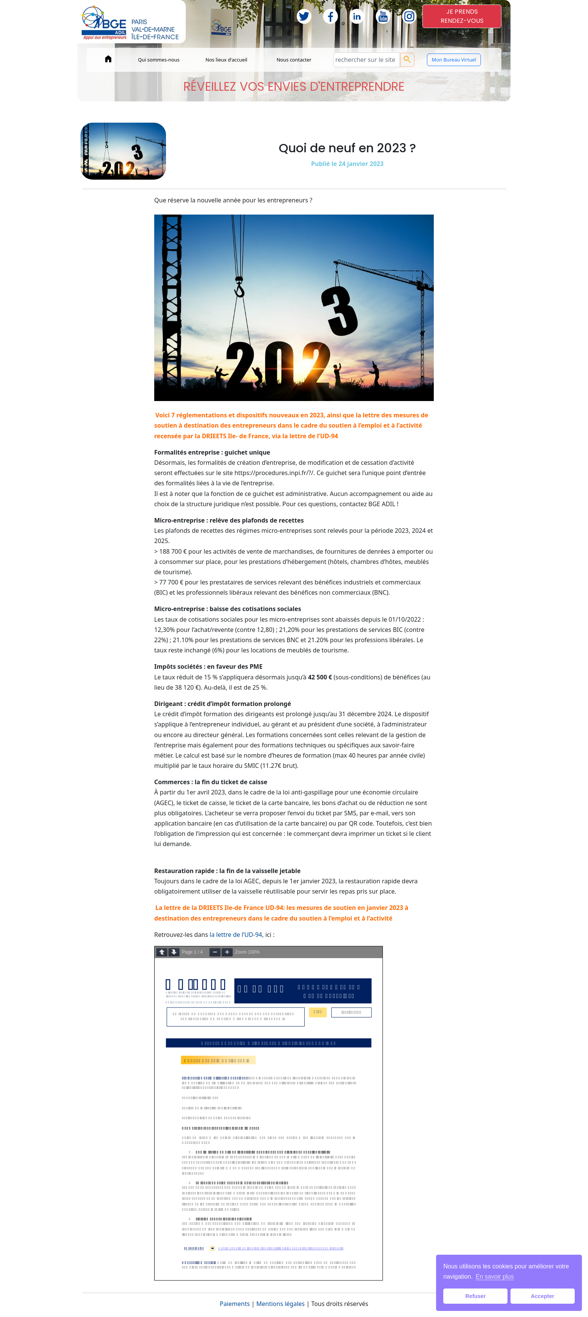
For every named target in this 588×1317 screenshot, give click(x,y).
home (108, 58)
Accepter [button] (542, 1296)
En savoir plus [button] (495, 1276)
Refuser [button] (475, 1296)
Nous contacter (294, 59)
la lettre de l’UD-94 (236, 934)
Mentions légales (280, 1304)
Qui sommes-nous (159, 59)
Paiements (235, 1304)
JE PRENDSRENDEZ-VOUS (462, 16)
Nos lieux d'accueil (226, 59)
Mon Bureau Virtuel (454, 59)
